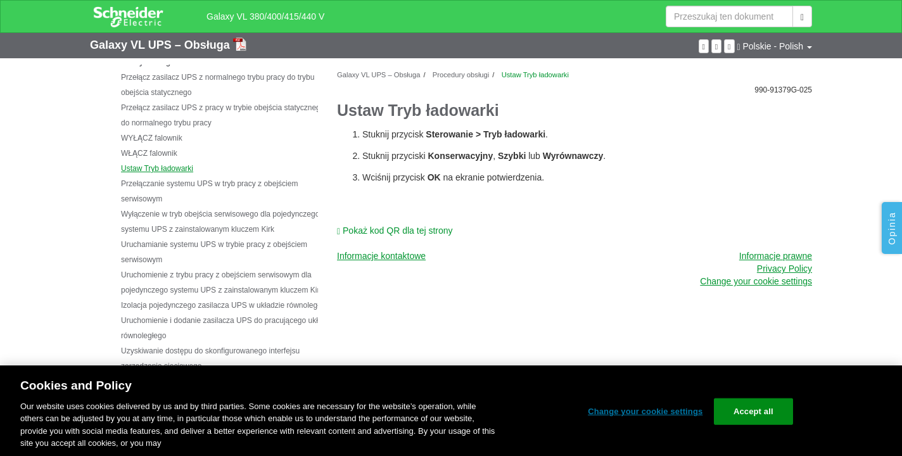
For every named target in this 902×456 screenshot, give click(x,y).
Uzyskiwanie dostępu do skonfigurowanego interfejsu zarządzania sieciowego (210, 358)
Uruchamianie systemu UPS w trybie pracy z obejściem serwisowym (214, 252)
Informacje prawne (775, 256)
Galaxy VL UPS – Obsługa (161, 45)
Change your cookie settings (756, 281)
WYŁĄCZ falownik (151, 138)
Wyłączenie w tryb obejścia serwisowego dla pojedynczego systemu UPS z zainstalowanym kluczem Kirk (220, 222)
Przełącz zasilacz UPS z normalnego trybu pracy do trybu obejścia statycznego (217, 85)
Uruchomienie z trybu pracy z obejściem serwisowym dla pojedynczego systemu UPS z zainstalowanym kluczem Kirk (222, 282)
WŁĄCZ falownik (149, 153)
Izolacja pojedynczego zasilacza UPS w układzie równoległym (225, 305)
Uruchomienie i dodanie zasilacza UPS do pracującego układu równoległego (226, 328)
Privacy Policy (784, 268)
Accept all (753, 411)
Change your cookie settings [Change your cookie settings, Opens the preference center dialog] (645, 411)
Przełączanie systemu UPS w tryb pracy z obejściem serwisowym (209, 191)
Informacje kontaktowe (381, 256)
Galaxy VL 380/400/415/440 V (265, 16)
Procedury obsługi (460, 75)
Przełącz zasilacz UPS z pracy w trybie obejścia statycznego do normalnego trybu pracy (222, 115)
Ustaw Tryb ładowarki (157, 168)
